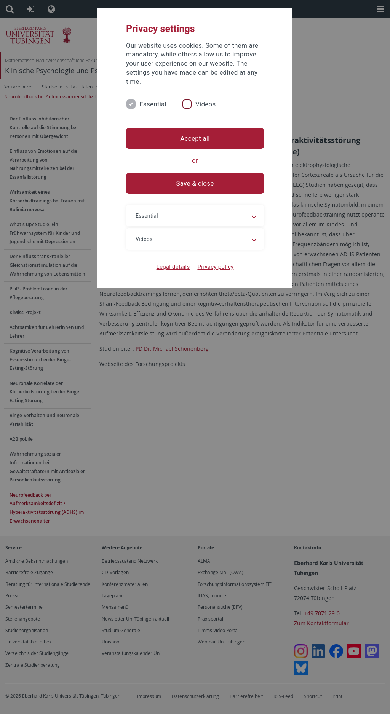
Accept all (194, 138)
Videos (205, 104)
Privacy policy (215, 266)
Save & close (195, 183)
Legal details (173, 266)
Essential (152, 104)
